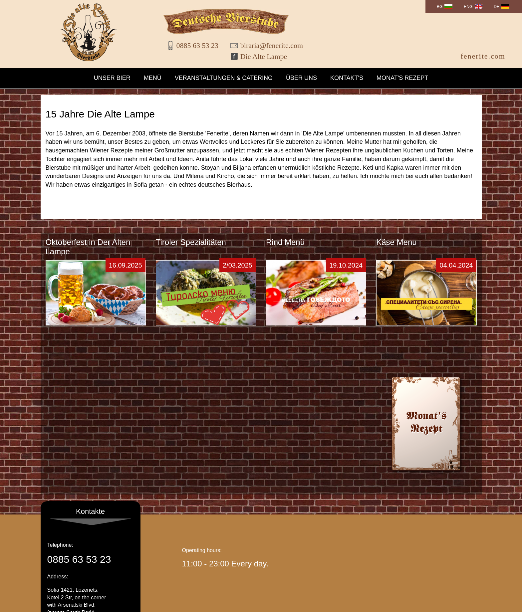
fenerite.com (482, 56)
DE (496, 6)
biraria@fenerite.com (267, 45)
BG (439, 6)
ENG (468, 6)
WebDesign (464, 603)
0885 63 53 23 (197, 45)
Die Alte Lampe (263, 56)
